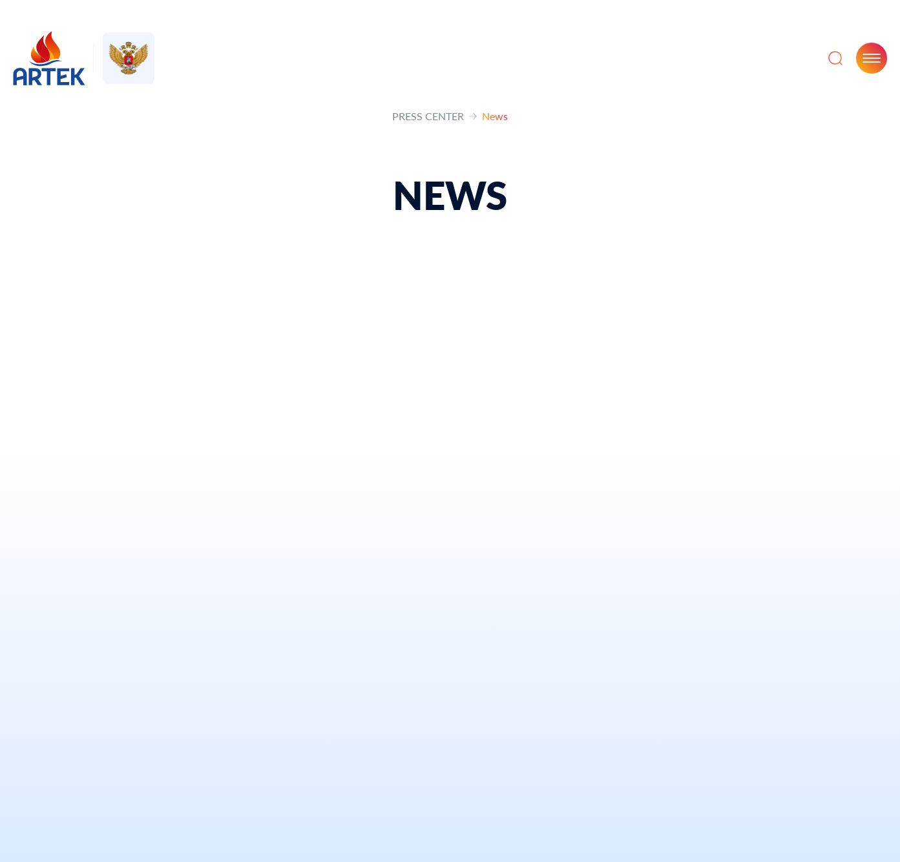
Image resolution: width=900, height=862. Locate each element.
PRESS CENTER (428, 116)
